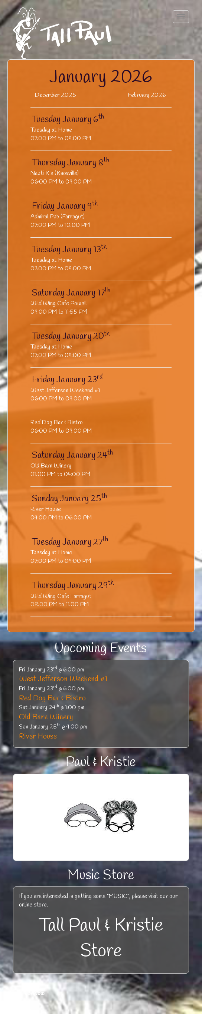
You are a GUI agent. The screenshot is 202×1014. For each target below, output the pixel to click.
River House (45, 509)
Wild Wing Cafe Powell (58, 303)
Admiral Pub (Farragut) (57, 217)
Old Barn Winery (50, 466)
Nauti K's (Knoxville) (54, 173)
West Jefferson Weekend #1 (65, 390)
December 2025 (55, 95)
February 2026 (147, 95)
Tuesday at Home (51, 130)
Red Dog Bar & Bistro (56, 422)
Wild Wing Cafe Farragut (60, 596)
